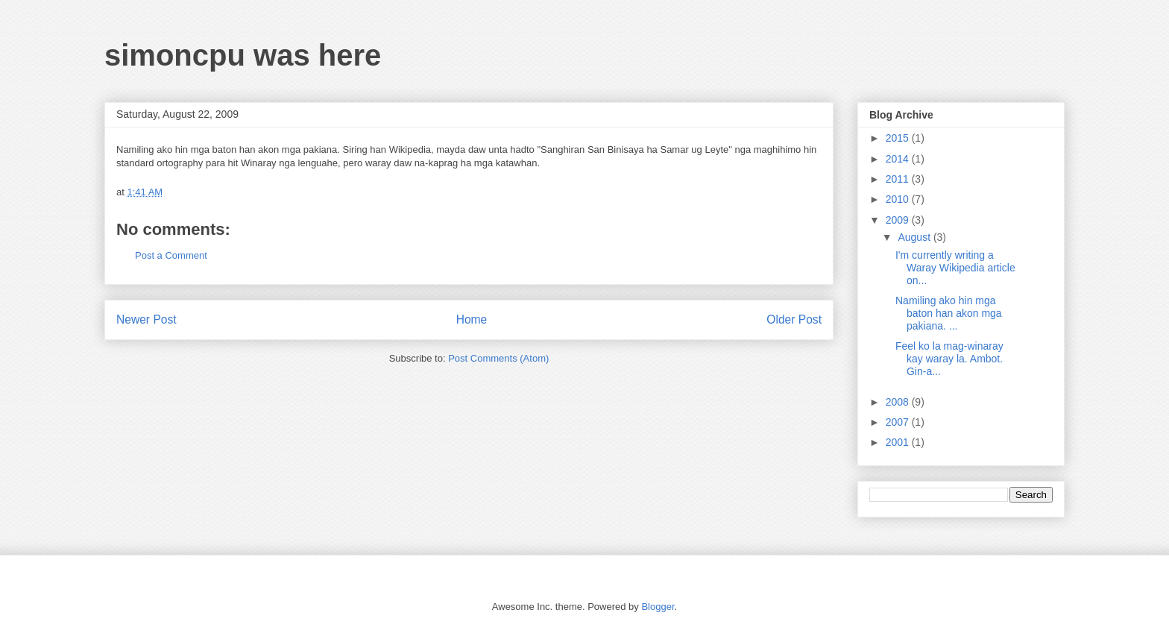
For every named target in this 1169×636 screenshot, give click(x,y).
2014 (899, 159)
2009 (899, 220)
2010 (899, 199)
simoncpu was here (242, 55)
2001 (899, 442)
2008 (899, 402)
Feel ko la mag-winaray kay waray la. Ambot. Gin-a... (949, 358)
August (915, 237)
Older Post (794, 319)
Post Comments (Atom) (498, 358)
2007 (899, 422)
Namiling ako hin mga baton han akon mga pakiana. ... (948, 313)
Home (472, 319)
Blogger (657, 606)
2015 (899, 138)
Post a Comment (171, 255)
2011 (899, 179)
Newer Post (146, 319)
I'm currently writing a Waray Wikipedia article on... (955, 267)
